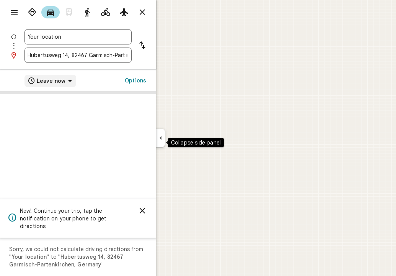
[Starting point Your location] (105, 36)
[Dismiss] (169, 210)
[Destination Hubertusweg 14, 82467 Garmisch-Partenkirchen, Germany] (105, 55)
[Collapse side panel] (188, 138)
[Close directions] (170, 12)
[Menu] (14, 13)
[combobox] (105, 36)
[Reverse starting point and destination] (170, 46)
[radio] (60, 12)
